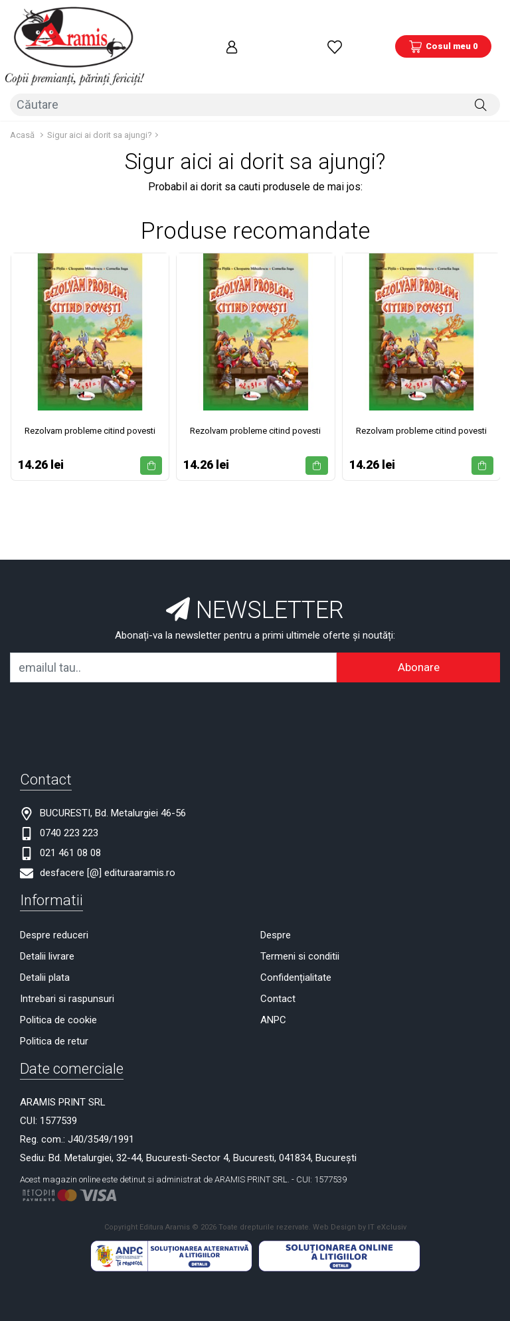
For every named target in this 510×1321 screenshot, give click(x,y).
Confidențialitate (295, 939)
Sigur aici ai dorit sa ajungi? (99, 96)
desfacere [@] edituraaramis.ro (107, 834)
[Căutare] (480, 71)
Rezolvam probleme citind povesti (90, 392)
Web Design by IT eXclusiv (359, 1189)
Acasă (22, 96)
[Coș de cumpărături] (443, 30)
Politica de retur (54, 1003)
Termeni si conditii (299, 918)
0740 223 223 (69, 794)
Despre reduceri (54, 897)
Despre (275, 897)
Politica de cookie (58, 981)
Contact (278, 960)
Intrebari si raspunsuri (67, 960)
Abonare (419, 628)
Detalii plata (45, 939)
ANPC (273, 981)
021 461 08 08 (70, 814)
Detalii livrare (47, 918)
